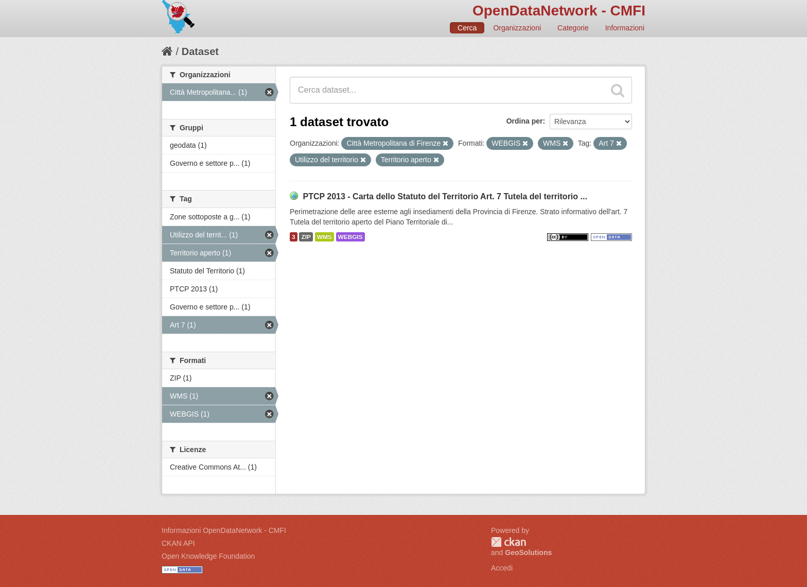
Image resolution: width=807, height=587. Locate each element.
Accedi (502, 568)
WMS (324, 236)
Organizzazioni (517, 28)
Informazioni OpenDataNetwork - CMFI (224, 530)
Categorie (573, 28)
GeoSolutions (528, 552)
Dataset (200, 51)
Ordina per (524, 121)
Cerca (467, 28)
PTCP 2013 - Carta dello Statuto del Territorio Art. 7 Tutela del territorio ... (445, 196)
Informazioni (624, 28)
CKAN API (178, 543)
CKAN (508, 542)
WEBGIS (350, 236)
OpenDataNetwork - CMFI (558, 11)
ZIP (305, 236)
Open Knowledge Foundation (208, 556)
